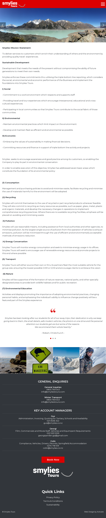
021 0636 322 (53, 421)
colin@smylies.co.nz (53, 448)
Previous (3, 25)
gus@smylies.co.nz (53, 423)
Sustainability (53, 505)
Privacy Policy (53, 497)
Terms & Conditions (53, 501)
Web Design (89, 512)
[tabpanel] (53, 321)
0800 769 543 (53, 389)
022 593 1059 (53, 433)
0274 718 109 (53, 446)
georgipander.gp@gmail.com (53, 435)
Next (103, 25)
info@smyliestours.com (53, 392)
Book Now (53, 459)
